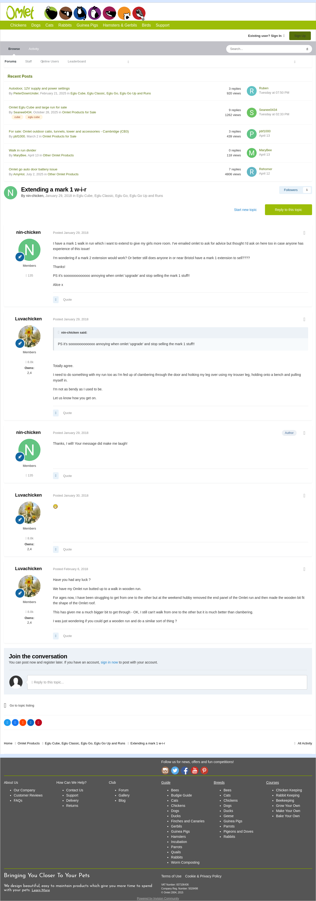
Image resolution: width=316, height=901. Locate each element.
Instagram (165, 770)
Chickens (50, 13)
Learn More (41, 890)
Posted (71, 233)
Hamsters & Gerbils (120, 25)
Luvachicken (28, 318)
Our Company (24, 790)
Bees (175, 790)
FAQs (18, 800)
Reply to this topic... (48, 682)
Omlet (22, 13)
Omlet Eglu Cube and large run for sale (38, 107)
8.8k (30, 362)
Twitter (175, 770)
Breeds (219, 782)
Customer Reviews (28, 795)
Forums (10, 61)
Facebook (185, 770)
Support (163, 25)
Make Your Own (288, 811)
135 (29, 275)
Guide (165, 782)
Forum (124, 790)
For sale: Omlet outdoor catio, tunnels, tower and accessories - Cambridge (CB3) (69, 131)
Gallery (124, 795)
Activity (34, 49)
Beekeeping (285, 800)
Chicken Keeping (289, 790)
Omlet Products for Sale (79, 112)
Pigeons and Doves (238, 831)
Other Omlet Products (58, 155)
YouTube (194, 770)
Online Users (49, 61)
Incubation (179, 842)
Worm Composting (185, 862)
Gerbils (176, 826)
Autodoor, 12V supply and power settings (39, 88)
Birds (138, 13)
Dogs (65, 13)
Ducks (176, 816)
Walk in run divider (22, 150)
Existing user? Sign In (266, 36)
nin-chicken (28, 232)
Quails (176, 852)
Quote (67, 299)
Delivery (72, 800)
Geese (229, 816)
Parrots (176, 847)
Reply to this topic (288, 210)
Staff (28, 61)
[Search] (253, 49)
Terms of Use (171, 876)
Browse (14, 51)
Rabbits (94, 13)
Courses (272, 782)
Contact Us (74, 790)
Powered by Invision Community (158, 898)
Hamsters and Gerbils (124, 13)
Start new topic (245, 210)
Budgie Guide (181, 795)
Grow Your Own (288, 806)
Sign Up (300, 36)
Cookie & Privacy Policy (203, 876)
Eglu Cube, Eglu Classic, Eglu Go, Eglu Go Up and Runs (111, 93)
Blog (122, 800)
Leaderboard (77, 61)
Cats (80, 13)
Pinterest (204, 770)
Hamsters (178, 837)
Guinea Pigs (109, 13)
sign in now (109, 662)
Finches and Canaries (187, 821)
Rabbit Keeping (288, 795)
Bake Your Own (288, 816)
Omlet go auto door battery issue (33, 169)
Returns (72, 806)
